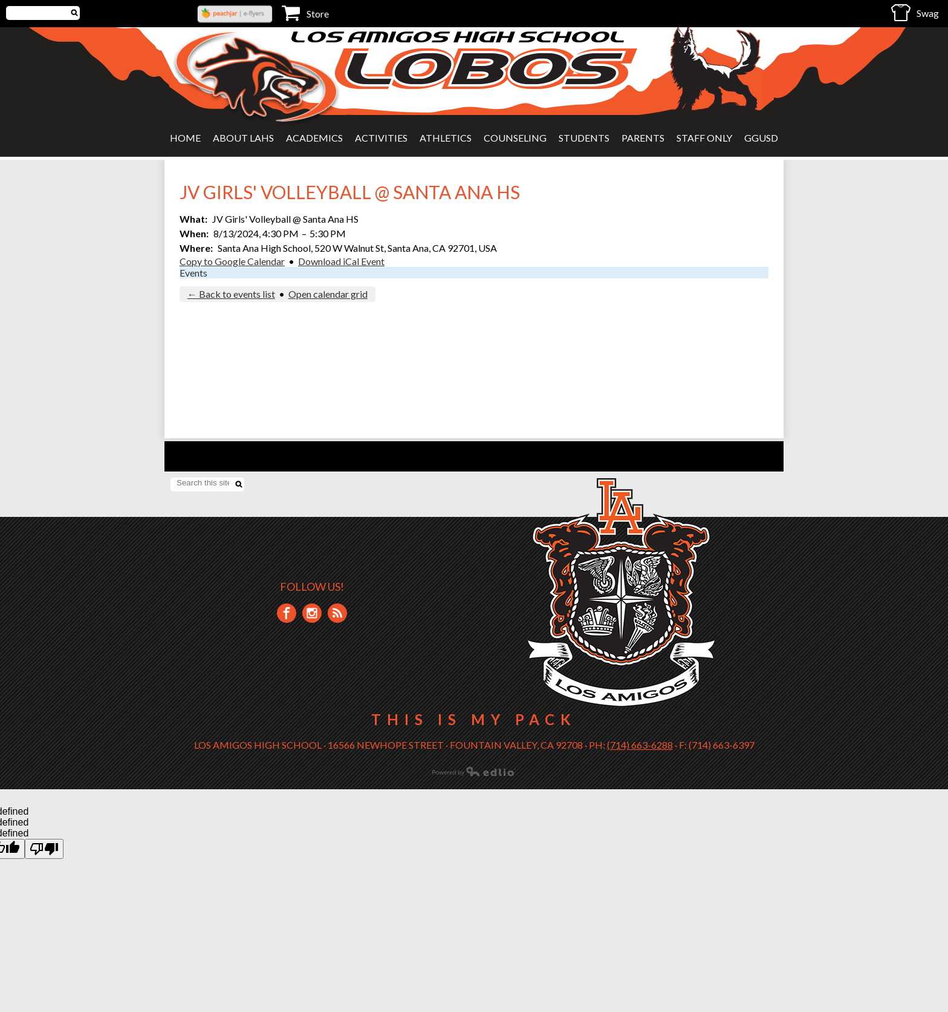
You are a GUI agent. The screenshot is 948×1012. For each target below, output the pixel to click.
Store (305, 13)
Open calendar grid (328, 294)
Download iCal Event (341, 261)
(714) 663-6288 (640, 745)
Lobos (486, 68)
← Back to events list (231, 294)
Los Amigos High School (459, 36)
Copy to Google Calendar (232, 261)
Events (193, 272)
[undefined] (44, 849)
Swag (915, 12)
